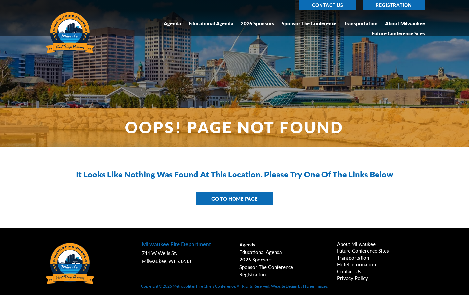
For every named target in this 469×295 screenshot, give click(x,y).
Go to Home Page (234, 199)
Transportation (360, 24)
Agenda (172, 24)
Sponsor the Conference (309, 24)
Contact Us (327, 5)
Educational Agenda (211, 24)
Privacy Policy (352, 278)
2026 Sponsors (257, 24)
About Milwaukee (405, 24)
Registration (394, 5)
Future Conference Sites (398, 33)
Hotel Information (356, 264)
